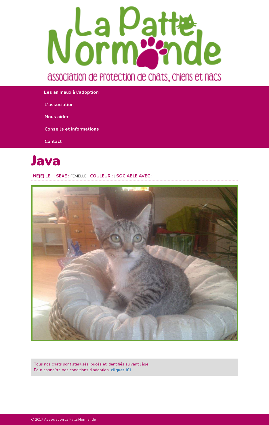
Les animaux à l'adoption (71, 92)
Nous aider (56, 117)
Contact (53, 141)
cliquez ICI (121, 370)
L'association (59, 105)
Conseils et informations (72, 129)
